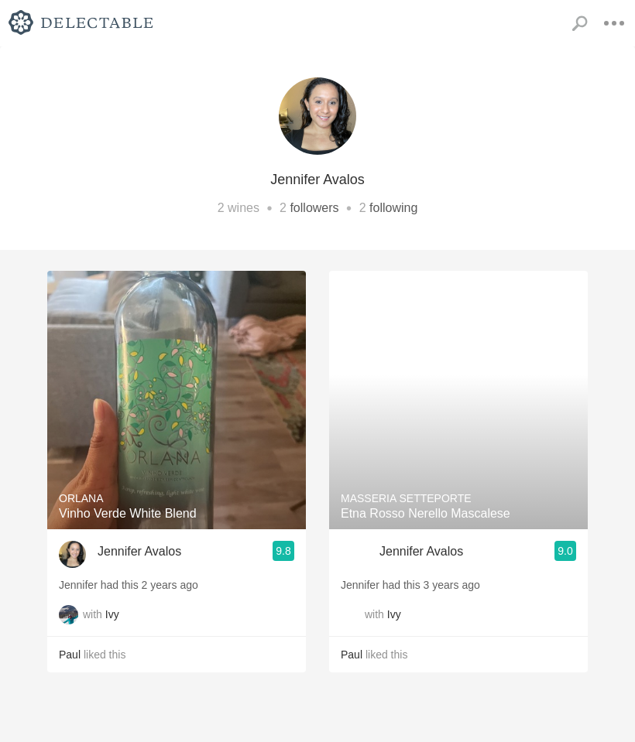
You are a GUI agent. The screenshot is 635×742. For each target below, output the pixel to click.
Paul (70, 654)
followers (314, 207)
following (393, 207)
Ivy (112, 614)
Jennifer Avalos (139, 551)
